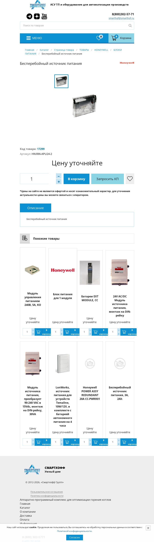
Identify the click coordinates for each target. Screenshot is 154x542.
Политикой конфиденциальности (74, 531)
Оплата (24, 519)
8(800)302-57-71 (123, 14)
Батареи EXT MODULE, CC (89, 298)
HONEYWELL (101, 49)
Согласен (74, 537)
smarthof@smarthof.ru (121, 18)
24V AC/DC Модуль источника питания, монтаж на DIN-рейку (120, 306)
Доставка (26, 515)
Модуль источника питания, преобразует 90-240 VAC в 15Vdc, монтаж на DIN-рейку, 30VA (33, 401)
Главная (29, 49)
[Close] (148, 527)
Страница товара (64, 49)
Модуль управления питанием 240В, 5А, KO (33, 299)
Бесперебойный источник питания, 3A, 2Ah (120, 393)
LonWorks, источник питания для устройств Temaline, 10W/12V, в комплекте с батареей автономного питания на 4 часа (62, 406)
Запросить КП (92, 178)
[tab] (35, 207)
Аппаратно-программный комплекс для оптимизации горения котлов (65, 500)
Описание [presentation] (35, 208)
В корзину (60, 178)
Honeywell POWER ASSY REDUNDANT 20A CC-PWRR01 (90, 393)
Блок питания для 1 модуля (62, 295)
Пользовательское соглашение (46, 491)
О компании (28, 511)
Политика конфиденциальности (46, 495)
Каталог (44, 49)
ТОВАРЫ (84, 49)
